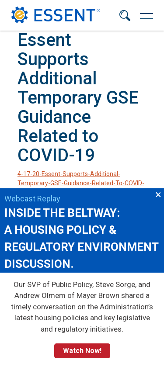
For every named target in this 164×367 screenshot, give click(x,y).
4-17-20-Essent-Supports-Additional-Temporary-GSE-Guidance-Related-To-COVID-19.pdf (80, 183)
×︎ (158, 194)
